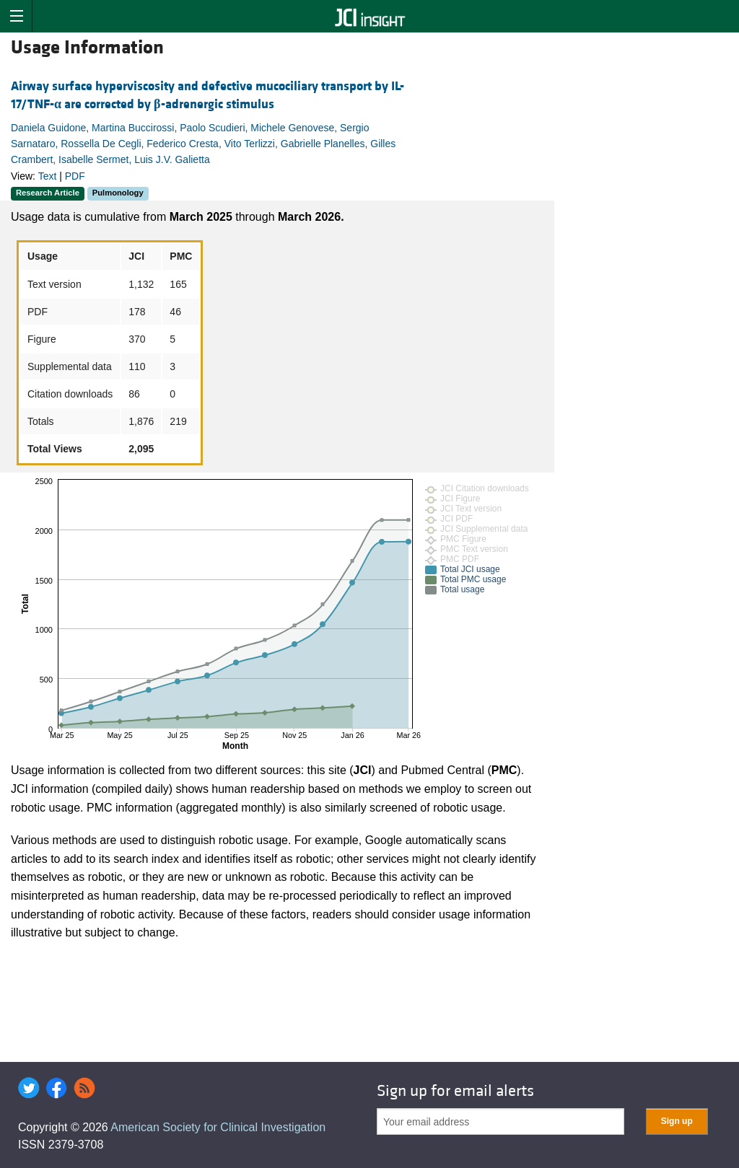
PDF (75, 176)
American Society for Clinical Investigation (217, 1127)
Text (47, 176)
